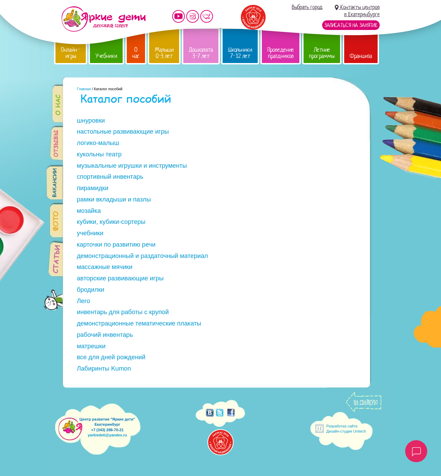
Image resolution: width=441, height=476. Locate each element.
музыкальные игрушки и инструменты (132, 165)
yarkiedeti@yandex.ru (107, 435)
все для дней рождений (111, 357)
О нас (136, 53)
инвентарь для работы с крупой (123, 312)
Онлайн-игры (70, 53)
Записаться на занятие (351, 25)
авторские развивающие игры (120, 278)
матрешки (91, 346)
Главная (84, 89)
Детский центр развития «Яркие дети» (103, 19)
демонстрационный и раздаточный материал (142, 255)
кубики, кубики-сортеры (111, 221)
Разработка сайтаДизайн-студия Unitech (346, 428)
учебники (90, 233)
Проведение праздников (280, 53)
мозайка (89, 210)
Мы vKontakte (206, 16)
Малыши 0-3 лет (164, 53)
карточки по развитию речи (116, 244)
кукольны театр (99, 154)
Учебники (106, 56)
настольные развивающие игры (123, 131)
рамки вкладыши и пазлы (114, 199)
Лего (83, 301)
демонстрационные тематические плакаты (139, 323)
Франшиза (361, 56)
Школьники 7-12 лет (240, 53)
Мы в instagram (192, 16)
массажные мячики (104, 266)
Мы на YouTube (178, 16)
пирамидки (93, 188)
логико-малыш (98, 142)
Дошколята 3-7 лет (201, 53)
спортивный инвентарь (110, 176)
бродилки (90, 289)
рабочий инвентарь (105, 334)
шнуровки (91, 120)
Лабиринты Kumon (104, 368)
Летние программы (322, 53)
